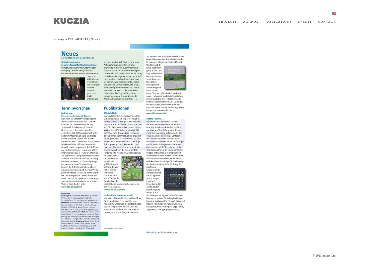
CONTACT (327, 21)
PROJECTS (228, 21)
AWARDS (251, 21)
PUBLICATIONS (278, 21)
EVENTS (305, 21)
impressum (329, 255)
